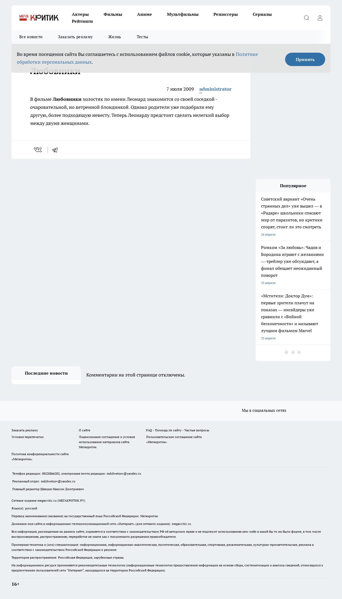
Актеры (80, 14)
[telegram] (56, 149)
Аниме (144, 14)
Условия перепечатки (27, 437)
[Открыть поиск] (306, 17)
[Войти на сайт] (319, 17)
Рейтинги (82, 21)
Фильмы (113, 14)
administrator (215, 89)
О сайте (84, 430)
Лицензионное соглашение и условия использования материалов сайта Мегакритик (107, 442)
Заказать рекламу (75, 36)
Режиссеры (225, 14)
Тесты (142, 36)
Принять (305, 59)
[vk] (38, 149)
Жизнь (114, 36)
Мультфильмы (183, 14)
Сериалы (262, 14)
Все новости (30, 36)
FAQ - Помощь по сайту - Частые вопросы (177, 430)
